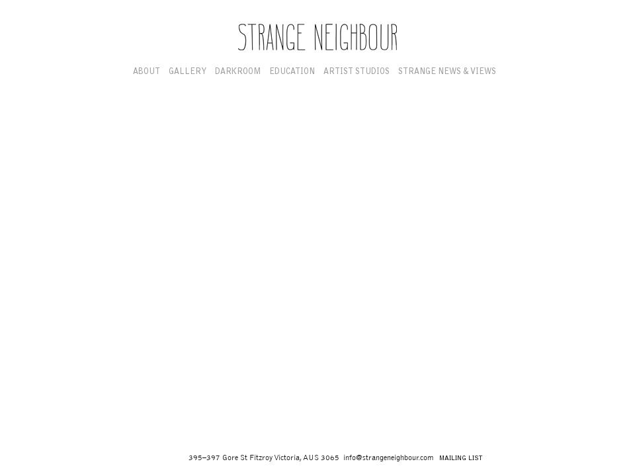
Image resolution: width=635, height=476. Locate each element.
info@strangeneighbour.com (388, 458)
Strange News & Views (447, 72)
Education (292, 72)
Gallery (187, 72)
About (146, 72)
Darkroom (238, 72)
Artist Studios (356, 72)
